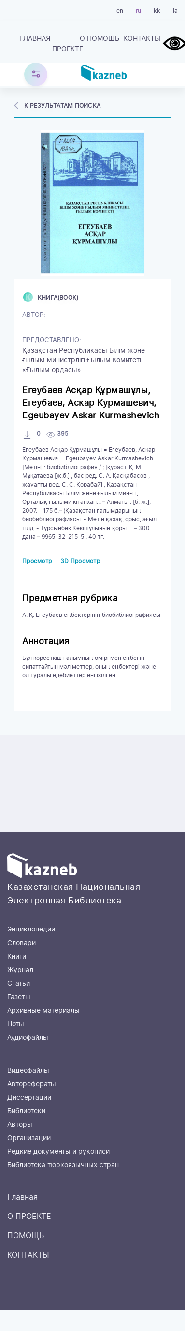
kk (157, 11)
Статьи (18, 983)
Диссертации (29, 1097)
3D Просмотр (80, 561)
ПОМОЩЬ (103, 38)
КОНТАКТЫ (141, 38)
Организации (29, 1138)
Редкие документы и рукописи (58, 1151)
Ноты (15, 1024)
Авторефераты (31, 1084)
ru (138, 11)
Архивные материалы (43, 1010)
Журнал (20, 970)
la (175, 11)
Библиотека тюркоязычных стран (63, 1165)
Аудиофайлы (27, 1037)
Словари (21, 943)
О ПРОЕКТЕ (68, 44)
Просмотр (37, 561)
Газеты (18, 997)
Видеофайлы (28, 1070)
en (119, 11)
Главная (34, 38)
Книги (16, 956)
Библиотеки (26, 1111)
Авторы (19, 1124)
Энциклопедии (31, 929)
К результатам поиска (62, 106)
